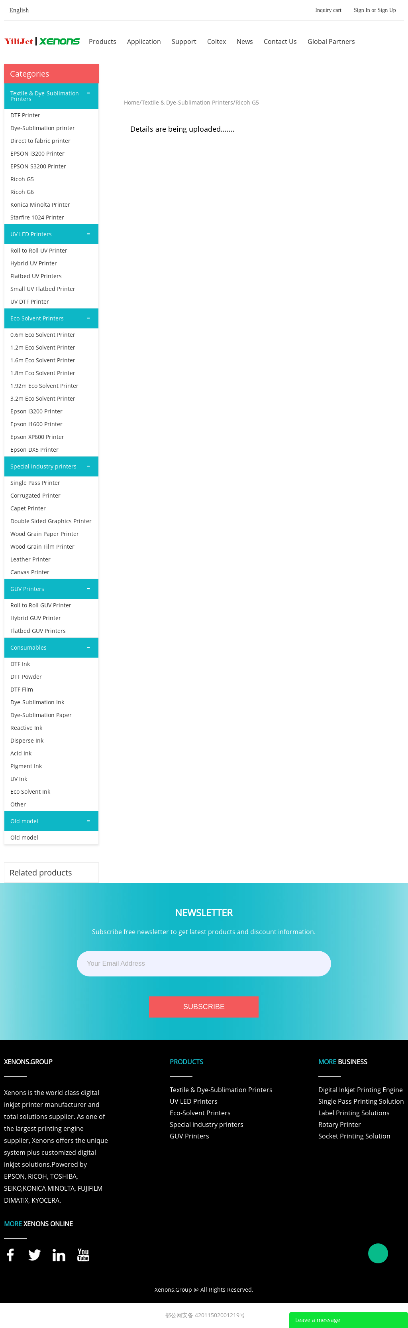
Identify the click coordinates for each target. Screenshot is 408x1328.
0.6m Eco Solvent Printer (42, 334)
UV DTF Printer (29, 301)
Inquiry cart (328, 10)
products (102, 41)
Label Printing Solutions (354, 1113)
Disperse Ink (26, 740)
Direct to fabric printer (40, 140)
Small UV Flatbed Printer (42, 288)
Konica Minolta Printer (40, 204)
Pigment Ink (26, 766)
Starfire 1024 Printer (37, 217)
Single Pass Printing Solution (361, 1101)
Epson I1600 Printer (36, 424)
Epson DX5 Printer (34, 449)
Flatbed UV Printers (36, 276)
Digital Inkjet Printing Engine (360, 1089)
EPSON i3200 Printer (37, 153)
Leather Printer (30, 559)
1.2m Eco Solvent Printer (42, 347)
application (144, 41)
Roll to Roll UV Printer (38, 250)
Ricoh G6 (22, 192)
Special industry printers (206, 1124)
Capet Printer (28, 508)
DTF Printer (25, 115)
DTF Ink (20, 664)
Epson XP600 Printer (37, 437)
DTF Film (21, 689)
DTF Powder (26, 676)
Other (18, 804)
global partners (331, 41)
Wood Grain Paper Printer (44, 534)
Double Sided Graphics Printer (51, 521)
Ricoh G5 (22, 179)
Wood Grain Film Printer (42, 546)
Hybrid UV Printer (33, 263)
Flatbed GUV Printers (38, 630)
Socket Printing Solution (354, 1136)
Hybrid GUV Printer (35, 618)
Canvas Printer (29, 572)
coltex (216, 41)
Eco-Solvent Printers (200, 1113)
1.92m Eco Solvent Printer (44, 385)
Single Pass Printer (35, 482)
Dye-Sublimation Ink (37, 702)
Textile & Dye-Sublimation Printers (187, 102)
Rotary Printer (339, 1124)
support (184, 41)
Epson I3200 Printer (36, 411)
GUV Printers (189, 1136)
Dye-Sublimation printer (42, 128)
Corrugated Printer (35, 495)
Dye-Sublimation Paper (41, 715)
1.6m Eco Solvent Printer (42, 360)
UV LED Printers (194, 1101)
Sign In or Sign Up (375, 10)
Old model (24, 837)
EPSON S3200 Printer (38, 166)
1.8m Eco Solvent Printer (42, 373)
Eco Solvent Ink (30, 791)
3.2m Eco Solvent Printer (42, 398)
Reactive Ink (26, 727)
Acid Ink (20, 753)
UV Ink (18, 779)
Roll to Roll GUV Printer (40, 605)
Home (131, 102)
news (245, 41)
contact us (280, 41)
